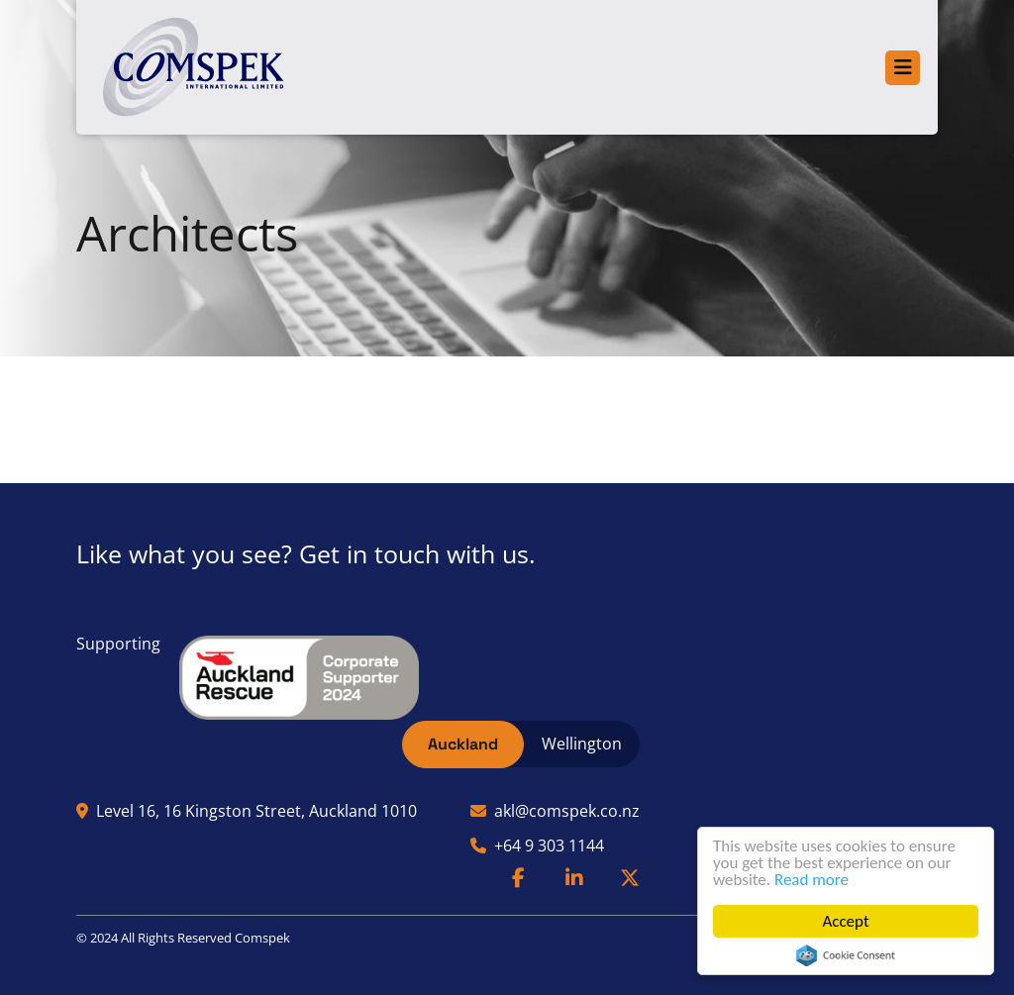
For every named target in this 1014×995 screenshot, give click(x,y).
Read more (811, 879)
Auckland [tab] (463, 744)
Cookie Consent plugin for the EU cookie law (845, 955)
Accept (846, 921)
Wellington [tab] (582, 743)
